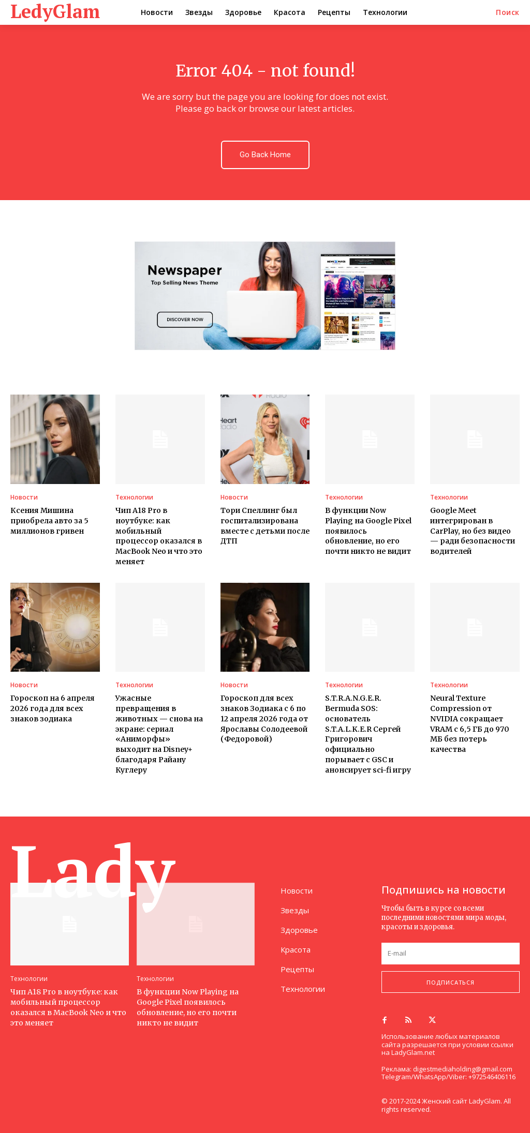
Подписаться (450, 981)
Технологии (134, 497)
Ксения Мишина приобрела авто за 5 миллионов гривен (49, 520)
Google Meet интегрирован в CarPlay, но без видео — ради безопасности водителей (472, 530)
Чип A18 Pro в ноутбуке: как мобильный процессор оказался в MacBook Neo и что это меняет (68, 1006)
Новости (24, 497)
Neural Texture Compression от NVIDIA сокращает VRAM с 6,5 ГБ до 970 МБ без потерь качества (469, 723)
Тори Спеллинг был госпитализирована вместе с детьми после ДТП (264, 526)
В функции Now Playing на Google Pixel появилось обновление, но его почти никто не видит (187, 1006)
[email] (450, 953)
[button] (508, 12)
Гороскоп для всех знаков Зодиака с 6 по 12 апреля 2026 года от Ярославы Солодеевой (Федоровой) (263, 718)
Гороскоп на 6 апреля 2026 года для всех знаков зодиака (52, 707)
